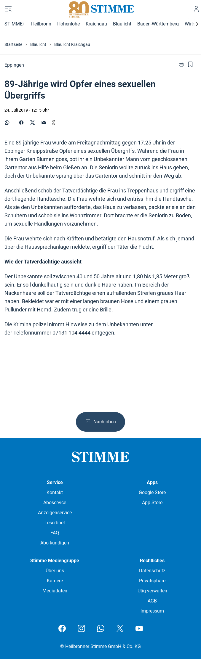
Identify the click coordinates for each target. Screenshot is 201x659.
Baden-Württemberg (158, 24)
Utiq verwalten (152, 591)
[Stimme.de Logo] (100, 8)
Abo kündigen (54, 543)
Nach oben (100, 422)
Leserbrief (54, 522)
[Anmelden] (196, 9)
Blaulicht (122, 24)
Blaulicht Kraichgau (72, 44)
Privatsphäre (152, 581)
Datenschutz (152, 570)
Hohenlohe (68, 24)
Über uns (55, 570)
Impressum (152, 611)
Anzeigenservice (55, 512)
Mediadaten (54, 591)
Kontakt (55, 492)
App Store (152, 502)
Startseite (13, 44)
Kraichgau (96, 24)
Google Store (152, 492)
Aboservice (54, 502)
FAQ (54, 533)
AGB (152, 601)
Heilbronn (41, 24)
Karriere (55, 581)
